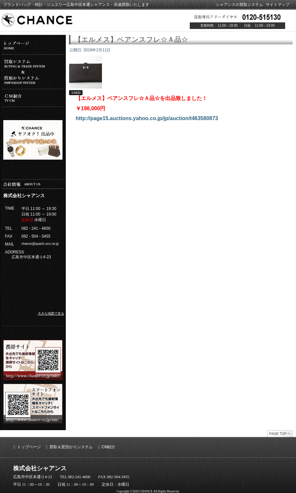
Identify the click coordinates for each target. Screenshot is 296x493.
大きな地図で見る (51, 313)
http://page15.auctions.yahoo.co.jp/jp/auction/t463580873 (147, 118)
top (33, 45)
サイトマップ (277, 4)
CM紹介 (109, 447)
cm (33, 98)
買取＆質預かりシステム (71, 447)
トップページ (29, 447)
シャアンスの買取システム (239, 4)
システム (33, 72)
